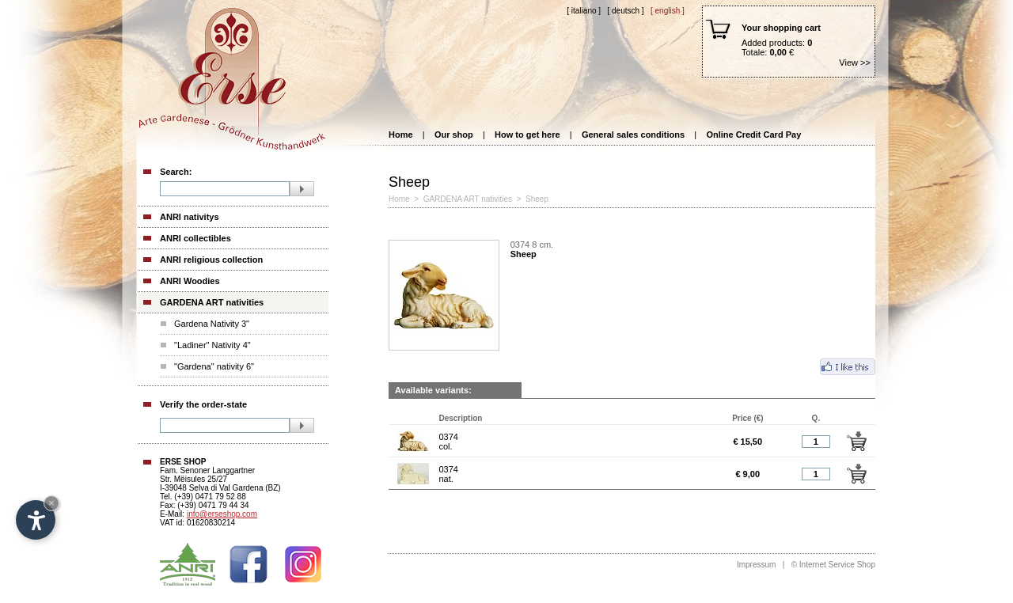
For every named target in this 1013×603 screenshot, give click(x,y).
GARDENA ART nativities (212, 302)
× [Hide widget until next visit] (51, 503)
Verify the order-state (203, 404)
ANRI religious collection (211, 259)
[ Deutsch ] (625, 10)
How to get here (527, 134)
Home (401, 134)
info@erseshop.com (222, 514)
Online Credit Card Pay (753, 134)
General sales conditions (633, 134)
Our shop (453, 134)
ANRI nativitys (189, 217)
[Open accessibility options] (35, 520)
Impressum (756, 564)
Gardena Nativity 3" (211, 323)
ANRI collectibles (195, 238)
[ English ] (668, 10)
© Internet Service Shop (833, 564)
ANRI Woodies (190, 281)
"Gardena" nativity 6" (214, 366)
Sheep (538, 199)
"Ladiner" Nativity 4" (212, 345)
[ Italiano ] (584, 10)
